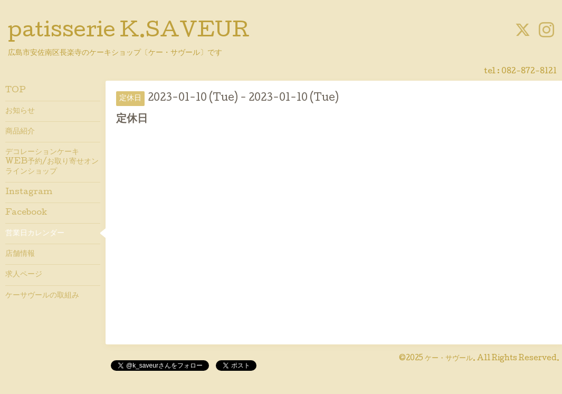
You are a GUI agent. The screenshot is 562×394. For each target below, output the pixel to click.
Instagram (28, 192)
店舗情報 (20, 254)
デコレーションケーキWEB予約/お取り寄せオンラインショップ (52, 162)
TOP (15, 91)
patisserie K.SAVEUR (129, 32)
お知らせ (20, 111)
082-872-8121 (529, 72)
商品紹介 (20, 132)
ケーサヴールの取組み (42, 296)
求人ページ (23, 275)
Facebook (26, 213)
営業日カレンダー (34, 233)
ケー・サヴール (449, 358)
